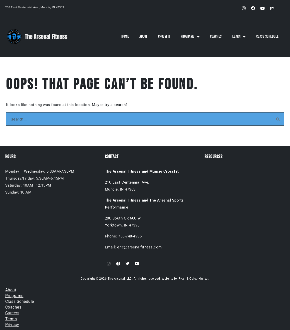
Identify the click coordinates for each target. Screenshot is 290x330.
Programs (190, 36)
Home (125, 36)
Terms (11, 319)
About (143, 36)
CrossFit (164, 36)
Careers (12, 313)
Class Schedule (267, 36)
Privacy (12, 324)
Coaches (216, 36)
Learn (239, 36)
